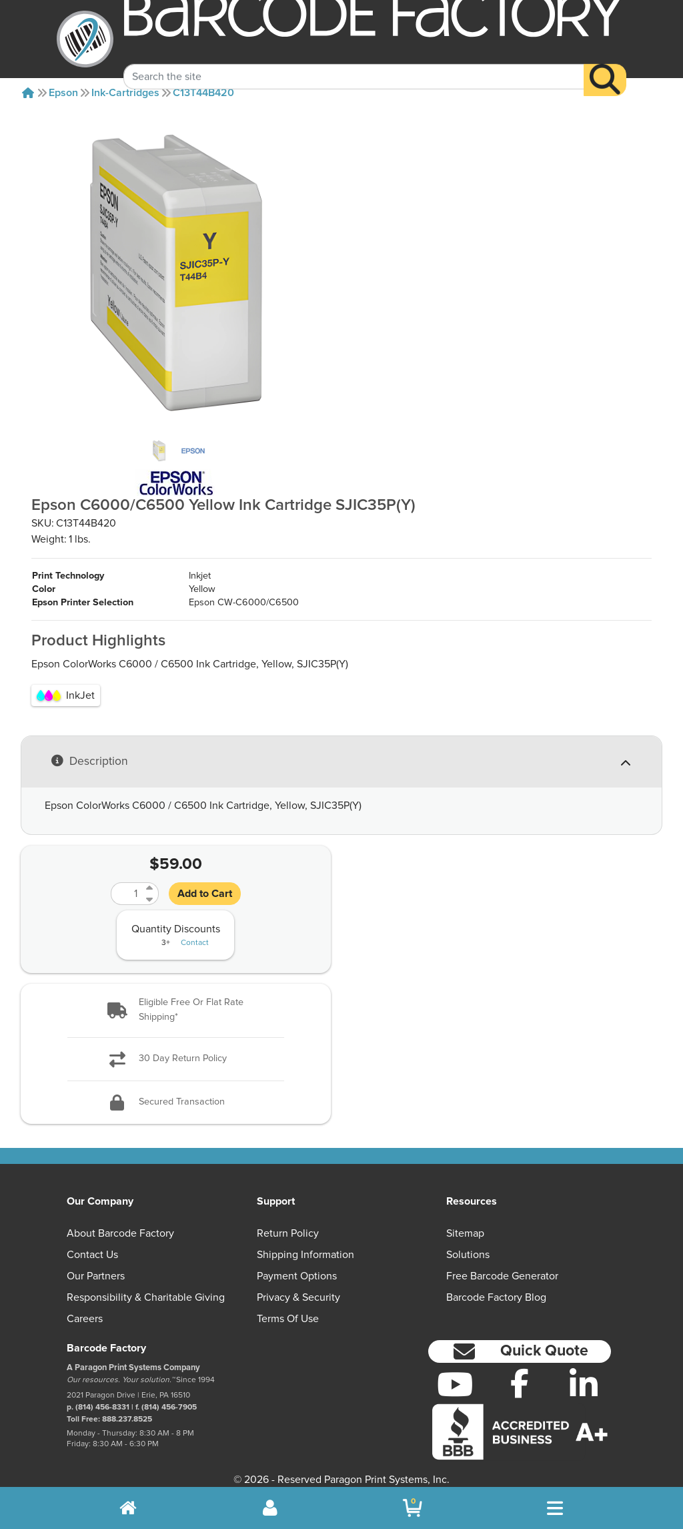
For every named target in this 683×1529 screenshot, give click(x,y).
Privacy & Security (298, 1284)
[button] (175, 997)
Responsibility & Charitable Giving (146, 1284)
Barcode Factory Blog (496, 1284)
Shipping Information (305, 1241)
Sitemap (465, 1220)
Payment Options (297, 1262)
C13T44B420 (203, 92)
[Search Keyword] (353, 61)
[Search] (605, 65)
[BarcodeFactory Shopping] (412, 1508)
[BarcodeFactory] (85, 39)
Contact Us (92, 1241)
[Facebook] (519, 1369)
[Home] (28, 92)
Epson (63, 92)
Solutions (468, 1241)
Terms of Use (288, 1305)
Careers (85, 1305)
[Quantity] (127, 880)
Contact (195, 930)
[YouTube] (455, 1371)
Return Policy (288, 1220)
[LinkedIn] (584, 1371)
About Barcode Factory (120, 1220)
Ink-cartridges (125, 92)
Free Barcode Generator (502, 1262)
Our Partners (96, 1262)
